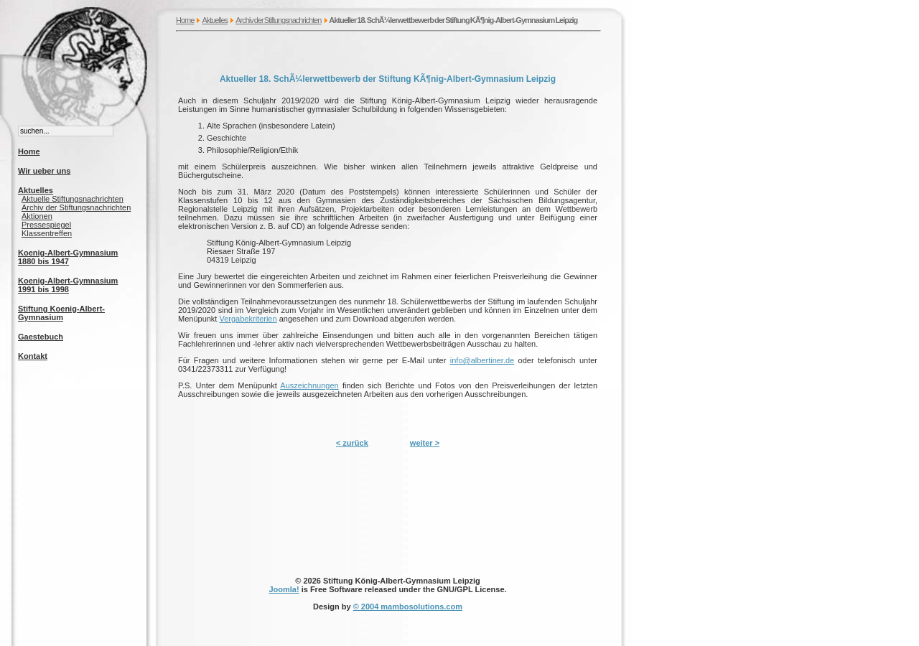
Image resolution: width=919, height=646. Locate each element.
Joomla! (284, 589)
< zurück (352, 443)
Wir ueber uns (44, 171)
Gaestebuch (40, 336)
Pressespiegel (46, 224)
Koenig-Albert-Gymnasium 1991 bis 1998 (68, 285)
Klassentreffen (47, 233)
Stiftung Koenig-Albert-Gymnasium (61, 313)
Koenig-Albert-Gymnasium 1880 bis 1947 (68, 257)
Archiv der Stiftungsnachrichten (278, 20)
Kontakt (32, 356)
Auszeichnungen (309, 385)
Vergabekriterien (247, 318)
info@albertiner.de (482, 360)
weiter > (424, 443)
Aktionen (37, 216)
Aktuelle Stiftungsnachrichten (72, 199)
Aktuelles (215, 20)
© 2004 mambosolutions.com (407, 606)
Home (185, 20)
